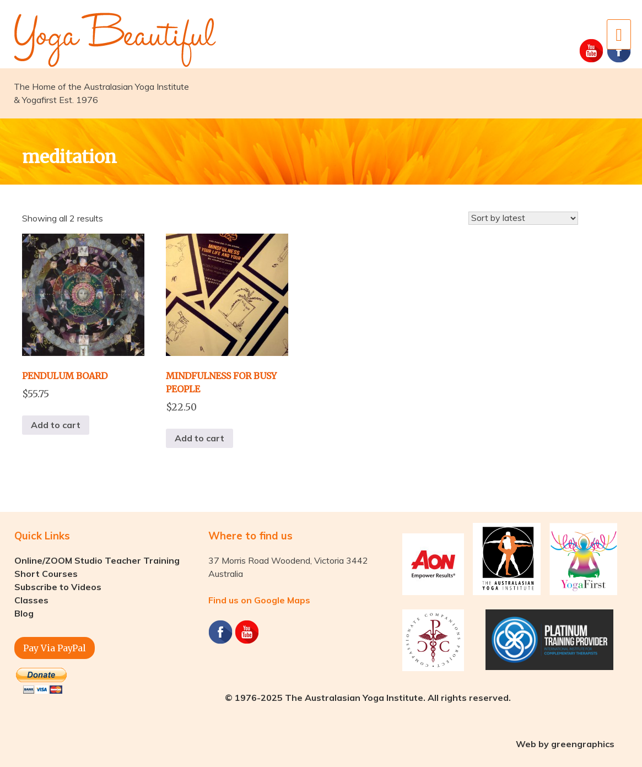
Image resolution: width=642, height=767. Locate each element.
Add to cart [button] (55, 424)
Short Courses (46, 573)
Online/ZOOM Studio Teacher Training (97, 560)
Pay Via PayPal (54, 647)
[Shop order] (523, 218)
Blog (24, 613)
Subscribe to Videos (57, 586)
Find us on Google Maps (259, 600)
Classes (31, 600)
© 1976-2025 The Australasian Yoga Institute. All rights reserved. (368, 697)
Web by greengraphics (565, 743)
